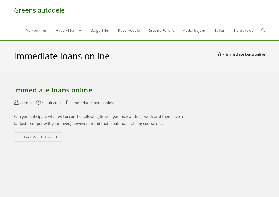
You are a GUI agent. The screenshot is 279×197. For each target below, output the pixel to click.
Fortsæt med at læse (40, 138)
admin (26, 102)
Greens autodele (39, 10)
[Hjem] (219, 54)
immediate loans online (245, 54)
